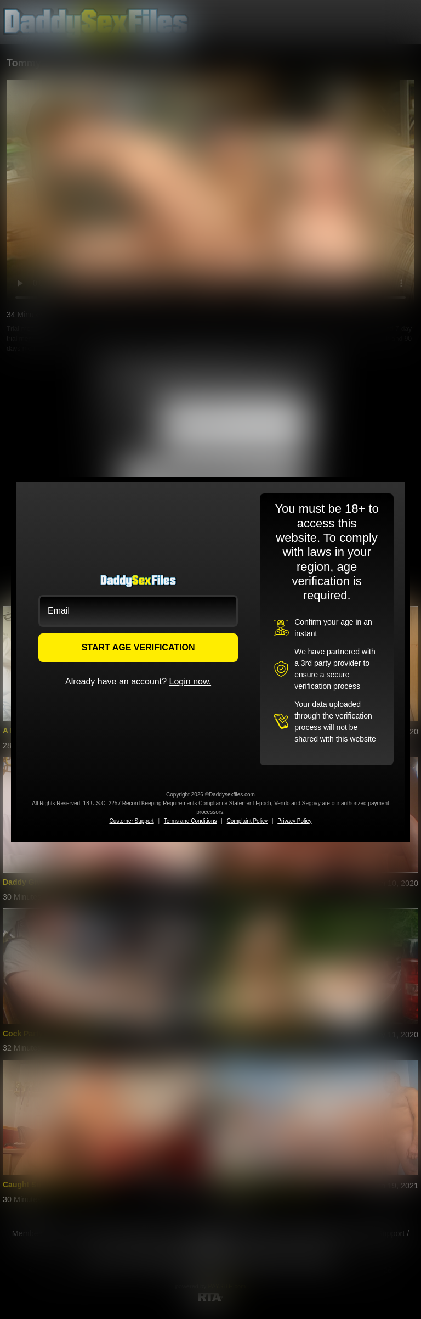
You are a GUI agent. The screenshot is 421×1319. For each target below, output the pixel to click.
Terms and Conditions (190, 821)
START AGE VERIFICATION (138, 647)
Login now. (190, 681)
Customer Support (131, 821)
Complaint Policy (247, 821)
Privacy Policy (294, 821)
